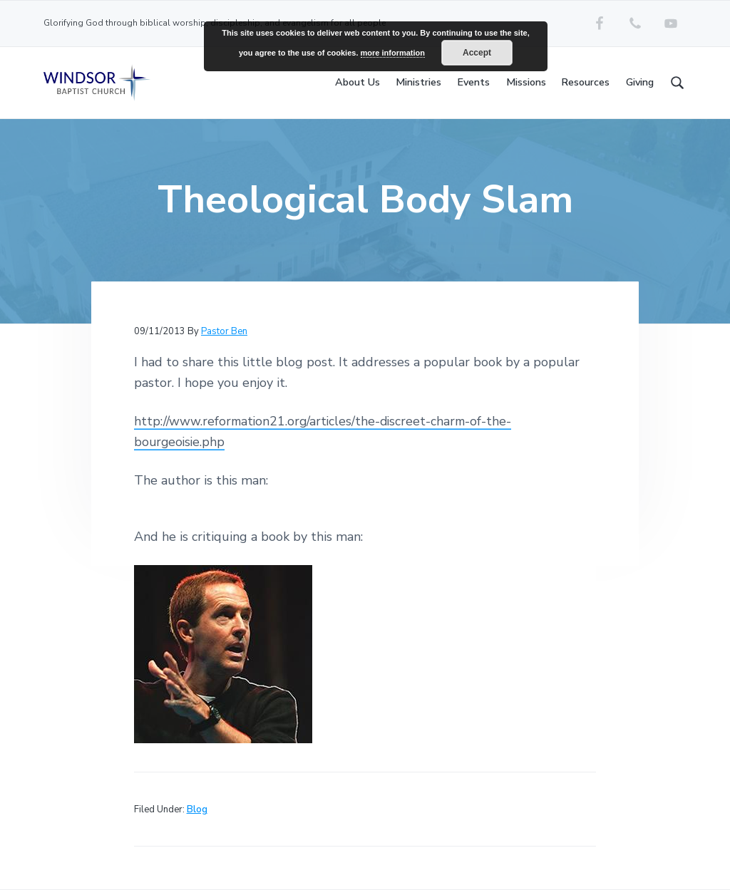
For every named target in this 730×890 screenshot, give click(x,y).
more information (393, 52)
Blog (197, 809)
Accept (477, 53)
